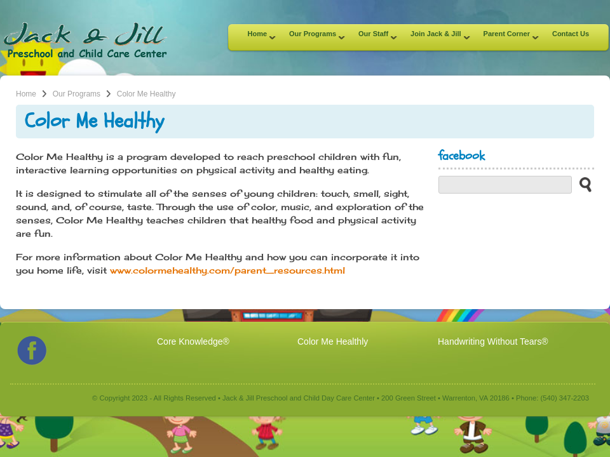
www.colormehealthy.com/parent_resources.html (227, 270)
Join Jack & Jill (435, 38)
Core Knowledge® (193, 341)
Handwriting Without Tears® (493, 341)
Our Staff (373, 38)
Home (257, 38)
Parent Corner (506, 38)
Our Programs (312, 38)
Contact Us (570, 33)
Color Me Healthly (332, 341)
